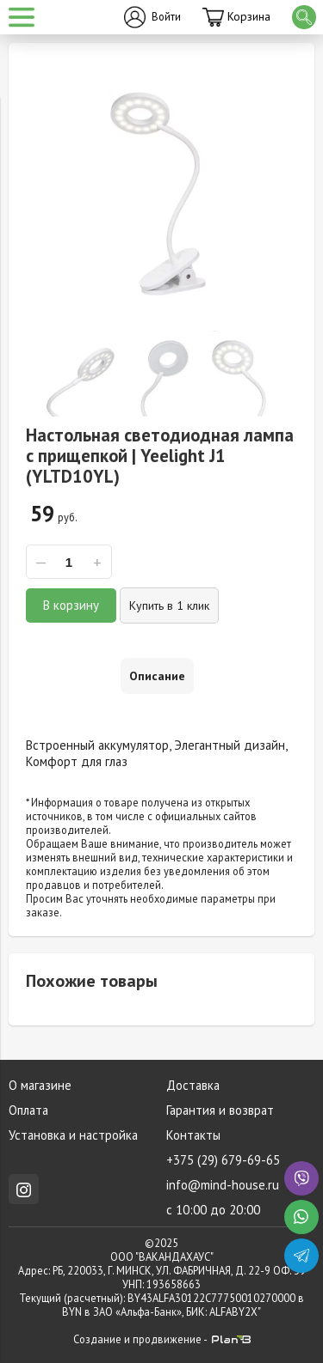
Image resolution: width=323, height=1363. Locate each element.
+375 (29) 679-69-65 (223, 1160)
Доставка (193, 1085)
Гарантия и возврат (220, 1110)
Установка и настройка (73, 1135)
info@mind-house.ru (222, 1185)
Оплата (28, 1110)
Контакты (193, 1135)
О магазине (40, 1085)
